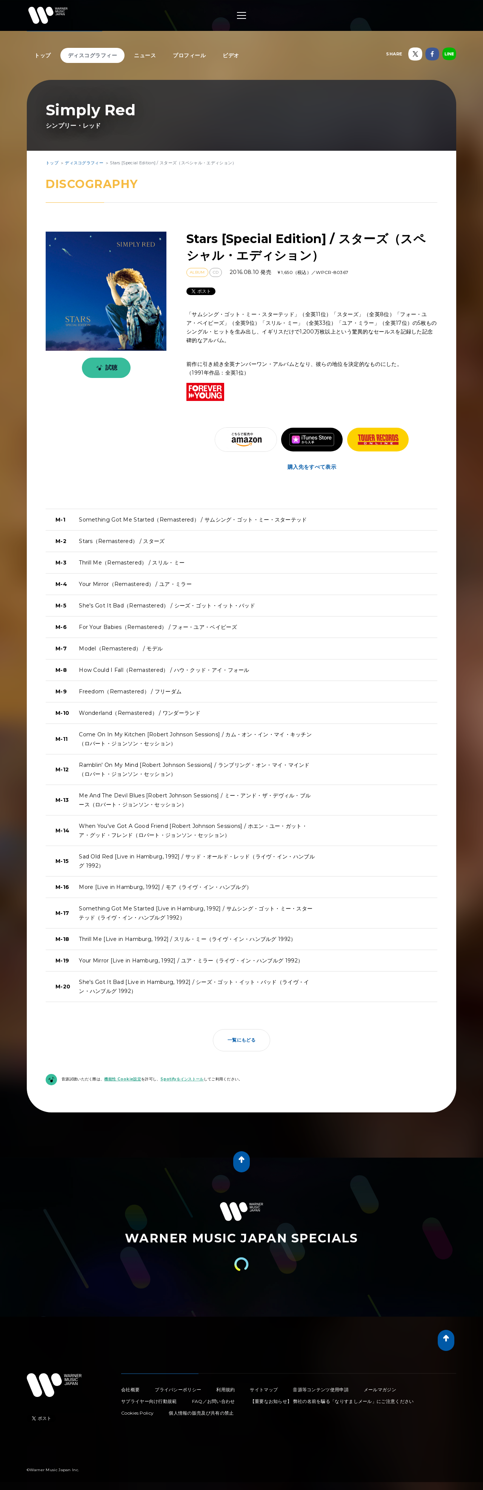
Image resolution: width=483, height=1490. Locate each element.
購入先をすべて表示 (312, 467)
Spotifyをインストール (181, 1079)
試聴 (105, 368)
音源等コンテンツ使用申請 (321, 1389)
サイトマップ (264, 1389)
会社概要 (130, 1389)
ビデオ (231, 55)
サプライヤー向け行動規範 (149, 1401)
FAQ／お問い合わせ (213, 1401)
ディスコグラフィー (92, 55)
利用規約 (225, 1389)
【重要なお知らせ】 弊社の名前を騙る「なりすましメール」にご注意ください (332, 1401)
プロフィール (189, 55)
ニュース (145, 55)
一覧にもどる (241, 1040)
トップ (42, 55)
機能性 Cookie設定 (122, 1079)
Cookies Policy (137, 1413)
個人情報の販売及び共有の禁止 (201, 1413)
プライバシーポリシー (178, 1389)
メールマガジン (380, 1389)
